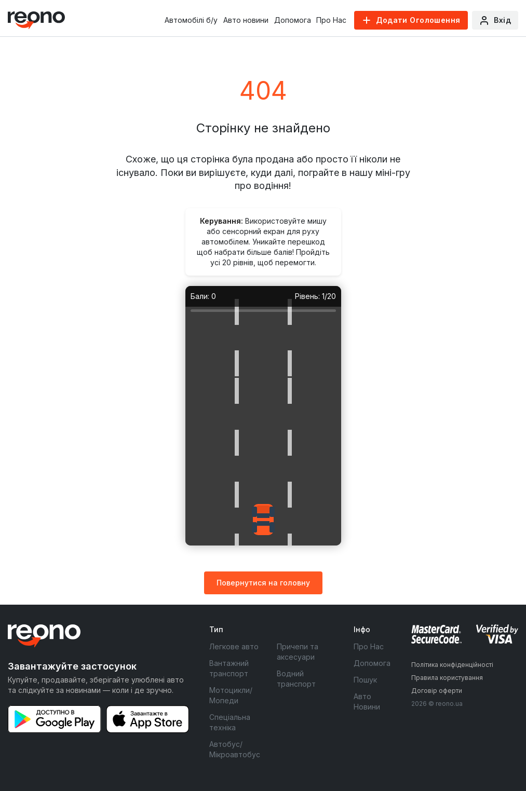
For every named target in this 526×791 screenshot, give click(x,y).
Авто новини (245, 20)
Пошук (365, 679)
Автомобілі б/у (191, 20)
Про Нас (331, 20)
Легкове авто (234, 646)
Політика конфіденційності (452, 665)
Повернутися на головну (263, 582)
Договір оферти (436, 690)
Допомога (292, 20)
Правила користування (447, 677)
